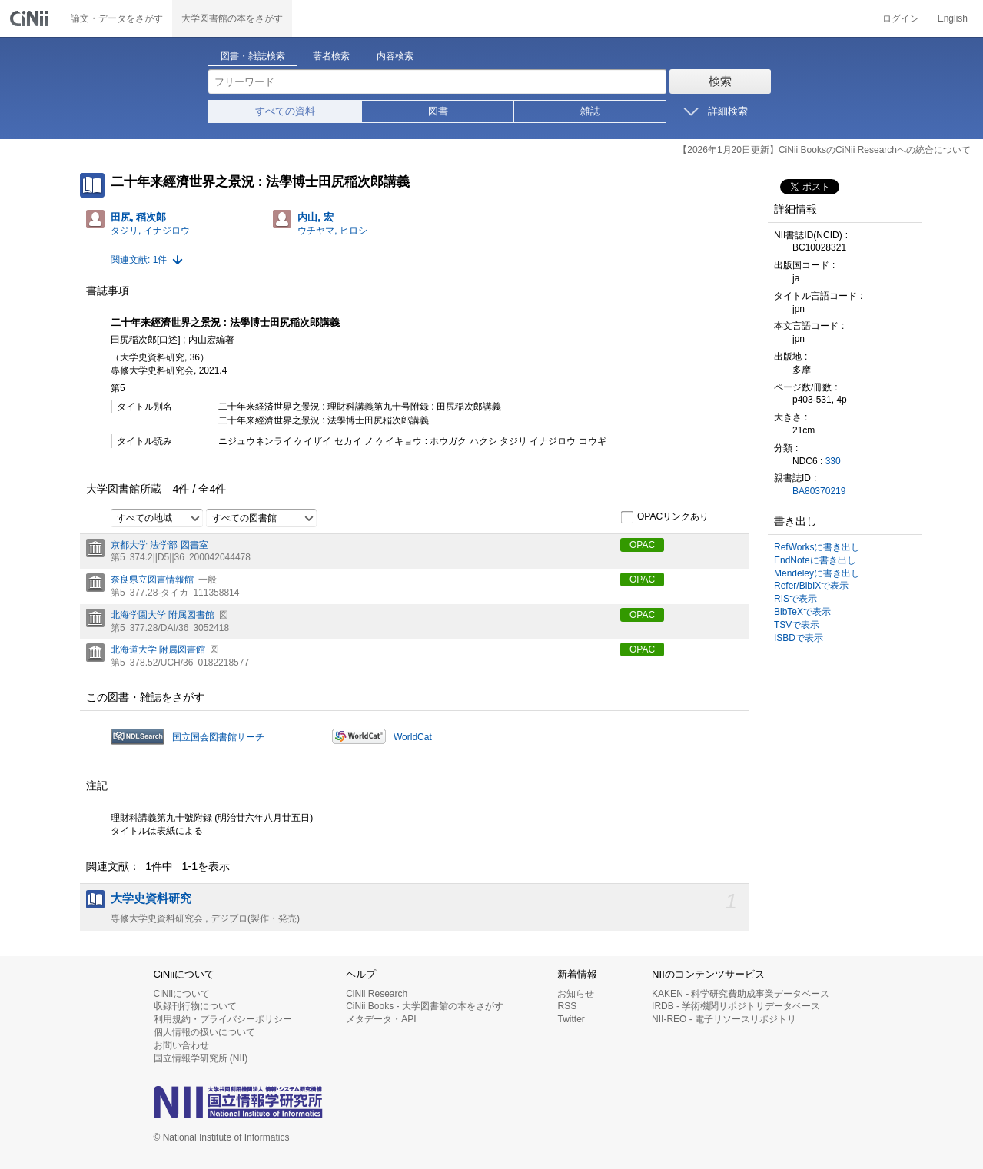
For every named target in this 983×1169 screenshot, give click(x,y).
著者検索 (331, 56)
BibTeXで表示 (802, 611)
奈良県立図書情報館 (152, 579)
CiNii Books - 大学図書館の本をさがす (424, 1006)
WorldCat (413, 737)
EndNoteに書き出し (815, 560)
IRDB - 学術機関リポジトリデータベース (736, 1006)
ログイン (900, 18)
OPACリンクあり (664, 517)
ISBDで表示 (798, 638)
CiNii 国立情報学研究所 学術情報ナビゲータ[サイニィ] (30, 18)
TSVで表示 (796, 624)
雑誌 (590, 111)
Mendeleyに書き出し (817, 573)
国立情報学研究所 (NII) (201, 1058)
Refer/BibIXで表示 (811, 585)
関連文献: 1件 (139, 259)
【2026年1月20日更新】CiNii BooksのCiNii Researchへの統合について (824, 149)
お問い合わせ (181, 1045)
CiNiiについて (182, 993)
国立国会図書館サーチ (218, 737)
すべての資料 (285, 111)
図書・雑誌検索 (253, 56)
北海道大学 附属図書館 (158, 649)
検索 (720, 81)
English (953, 18)
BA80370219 (818, 491)
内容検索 (395, 56)
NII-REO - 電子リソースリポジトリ (724, 1019)
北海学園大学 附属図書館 (162, 614)
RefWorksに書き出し (817, 547)
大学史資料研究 (151, 898)
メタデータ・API (381, 1019)
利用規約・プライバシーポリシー (223, 1019)
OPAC (642, 545)
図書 (438, 111)
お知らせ (575, 993)
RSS (566, 1006)
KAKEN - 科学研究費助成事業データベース (740, 993)
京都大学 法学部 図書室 (159, 545)
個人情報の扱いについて (204, 1032)
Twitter (570, 1019)
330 (833, 461)
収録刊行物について (195, 1006)
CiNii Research (376, 993)
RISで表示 (795, 598)
